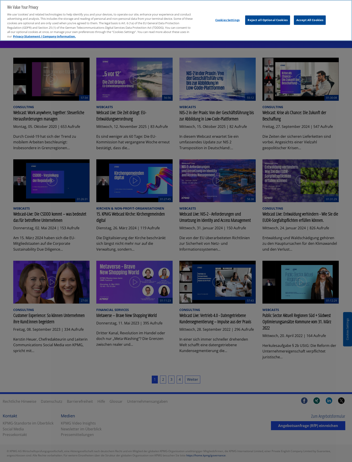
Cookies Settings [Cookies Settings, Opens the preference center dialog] (227, 16)
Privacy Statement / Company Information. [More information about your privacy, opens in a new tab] (44, 33)
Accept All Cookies (309, 16)
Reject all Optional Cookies (268, 16)
